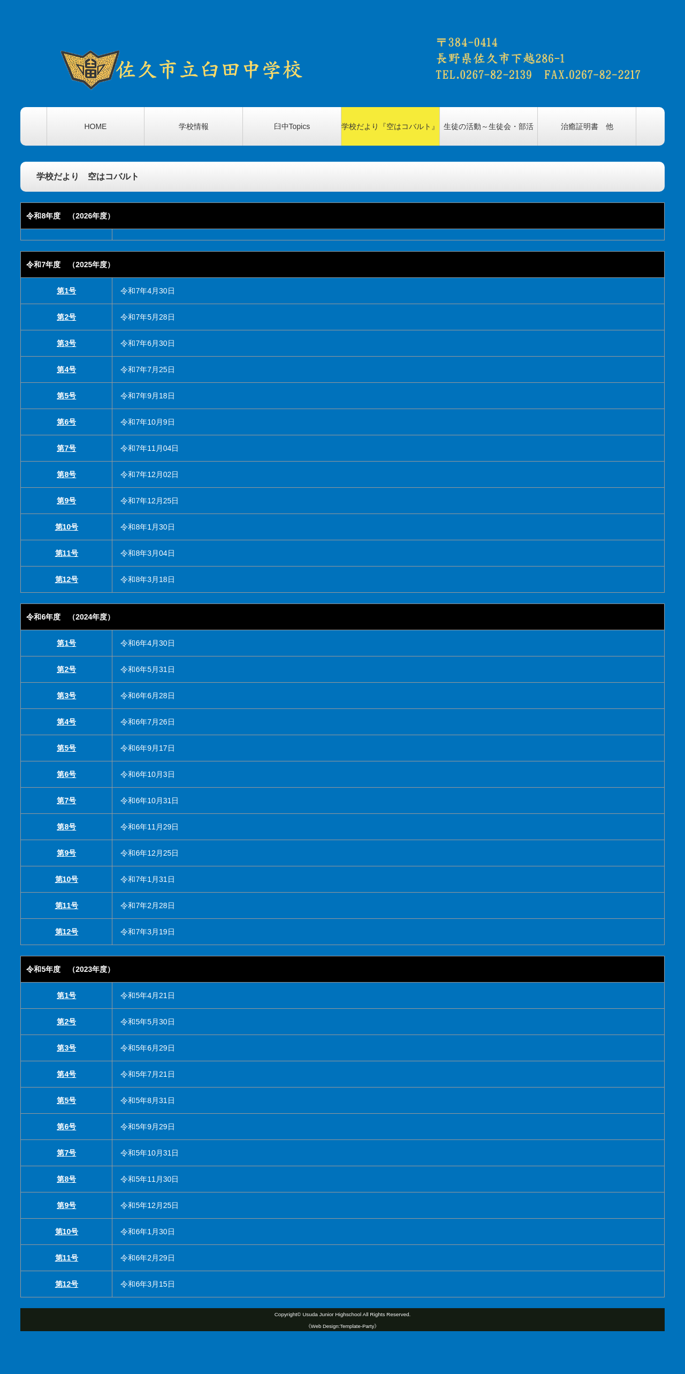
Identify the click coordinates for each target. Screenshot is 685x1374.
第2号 (66, 317)
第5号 (66, 395)
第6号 (66, 422)
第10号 (67, 527)
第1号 (66, 290)
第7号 (66, 448)
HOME (95, 126)
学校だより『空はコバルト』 (390, 126)
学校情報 (194, 126)
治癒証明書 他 (587, 126)
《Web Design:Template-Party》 (342, 1326)
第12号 (67, 579)
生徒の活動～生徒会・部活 (489, 126)
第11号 (67, 553)
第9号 (66, 500)
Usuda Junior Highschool (331, 1314)
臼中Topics (292, 126)
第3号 (66, 343)
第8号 (66, 474)
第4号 (66, 369)
